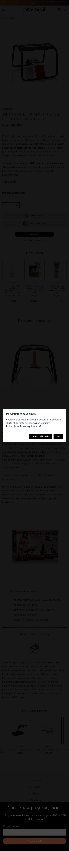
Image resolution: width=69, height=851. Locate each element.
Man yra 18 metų (41, 436)
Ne (58, 436)
